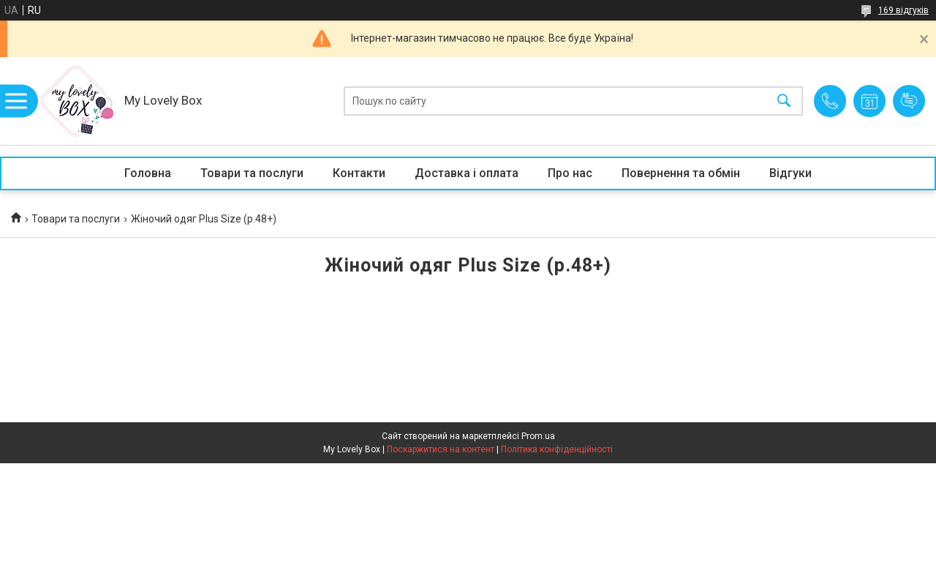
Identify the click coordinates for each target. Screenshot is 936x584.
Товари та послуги (251, 173)
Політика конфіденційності (557, 449)
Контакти (359, 173)
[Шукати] (783, 101)
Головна (147, 173)
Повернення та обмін (681, 173)
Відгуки (790, 173)
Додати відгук (909, 101)
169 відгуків (903, 10)
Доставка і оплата (466, 173)
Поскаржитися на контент (440, 449)
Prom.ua (538, 436)
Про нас (570, 173)
